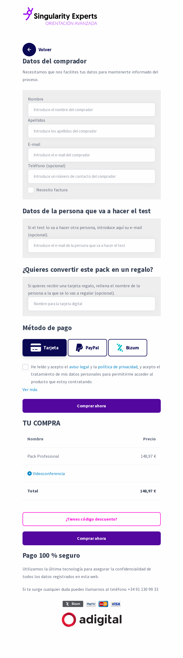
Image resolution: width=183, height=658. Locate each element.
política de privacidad (117, 366)
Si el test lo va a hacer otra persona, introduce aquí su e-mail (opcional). (85, 231)
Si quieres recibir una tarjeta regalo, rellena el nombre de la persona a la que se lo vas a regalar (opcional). (84, 289)
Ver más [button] (30, 389)
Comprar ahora (91, 405)
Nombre (35, 99)
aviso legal (79, 366)
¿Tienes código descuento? (91, 519)
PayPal (87, 347)
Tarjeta (45, 347)
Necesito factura (52, 189)
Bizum (127, 347)
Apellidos (36, 120)
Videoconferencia (46, 473)
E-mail (34, 144)
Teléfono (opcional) (46, 165)
